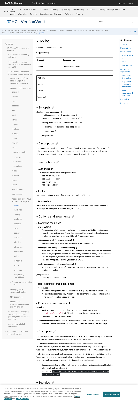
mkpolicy (17, 242)
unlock (14, 185)
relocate (15, 171)
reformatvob (17, 166)
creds (16, 228)
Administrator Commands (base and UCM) (67, 30)
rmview (15, 143)
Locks (124, 62)
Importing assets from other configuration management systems (19, 80)
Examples (124, 99)
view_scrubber (17, 189)
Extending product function (51, 14)
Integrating (22, 14)
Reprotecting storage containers (127, 84)
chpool (14, 101)
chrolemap (18, 210)
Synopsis (124, 44)
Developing (92, 9)
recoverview (16, 157)
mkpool (15, 124)
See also (124, 103)
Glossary (79, 14)
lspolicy (17, 233)
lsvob (14, 115)
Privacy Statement (22, 399)
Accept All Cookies (112, 394)
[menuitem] (27, 9)
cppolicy (17, 214)
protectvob (18, 261)
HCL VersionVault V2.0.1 (9, 11)
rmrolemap (18, 270)
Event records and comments (127, 92)
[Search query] (115, 22)
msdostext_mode (19, 152)
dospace (15, 106)
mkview (15, 134)
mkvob (14, 138)
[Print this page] (135, 31)
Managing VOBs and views (98, 30)
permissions (18, 252)
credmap (17, 224)
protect (16, 256)
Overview (44, 9)
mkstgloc (15, 129)
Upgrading (65, 9)
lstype (14, 120)
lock (13, 111)
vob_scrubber (17, 194)
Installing (54, 9)
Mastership (127, 65)
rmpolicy (17, 265)
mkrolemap (18, 247)
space (14, 180)
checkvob (15, 92)
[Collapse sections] (130, 31)
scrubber (15, 175)
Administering (78, 9)
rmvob (14, 148)
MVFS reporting (16, 297)
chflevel (15, 97)
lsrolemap (17, 238)
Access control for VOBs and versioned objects (19, 33)
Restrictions (125, 52)
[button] (4, 44)
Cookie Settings (93, 394)
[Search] (131, 22)
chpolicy (41, 33)
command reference (31, 30)
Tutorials (33, 14)
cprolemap (18, 219)
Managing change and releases (112, 9)
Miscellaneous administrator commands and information (20, 304)
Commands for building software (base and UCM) (19, 64)
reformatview (17, 162)
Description (125, 48)
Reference (69, 14)
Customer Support (125, 3)
